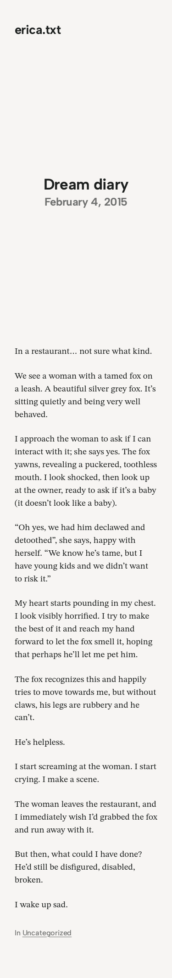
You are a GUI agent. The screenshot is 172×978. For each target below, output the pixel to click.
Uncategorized (47, 932)
